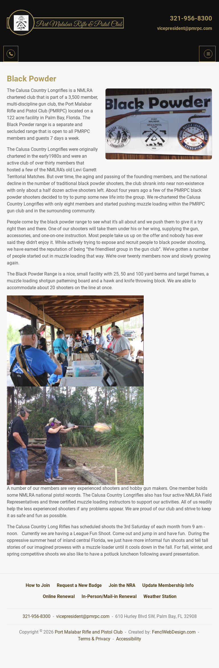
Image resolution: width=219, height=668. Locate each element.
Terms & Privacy (94, 639)
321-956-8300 (191, 18)
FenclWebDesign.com (174, 632)
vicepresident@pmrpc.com (184, 28)
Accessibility (128, 639)
